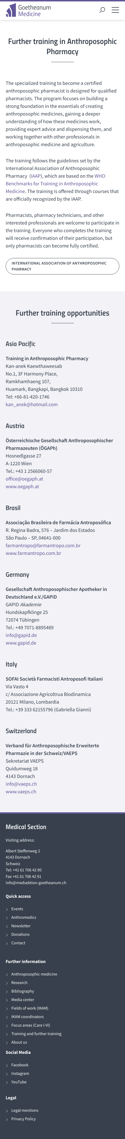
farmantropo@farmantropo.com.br (43, 545)
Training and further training (36, 1034)
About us (19, 1042)
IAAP (36, 176)
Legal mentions (25, 1110)
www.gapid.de (21, 642)
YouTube (19, 1082)
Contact (18, 943)
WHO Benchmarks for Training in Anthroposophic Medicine (55, 183)
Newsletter (21, 926)
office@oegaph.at (24, 478)
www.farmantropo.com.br (33, 553)
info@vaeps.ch (21, 784)
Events (17, 909)
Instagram (20, 1073)
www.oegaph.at (22, 486)
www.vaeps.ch (21, 791)
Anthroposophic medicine (34, 974)
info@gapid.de (21, 635)
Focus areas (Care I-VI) (30, 1025)
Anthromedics (23, 917)
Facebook (19, 1065)
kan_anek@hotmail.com (32, 404)
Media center (22, 999)
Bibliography (22, 991)
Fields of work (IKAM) (29, 1008)
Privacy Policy (23, 1119)
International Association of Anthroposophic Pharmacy (59, 266)
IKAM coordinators (27, 1017)
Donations (20, 934)
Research (19, 982)
